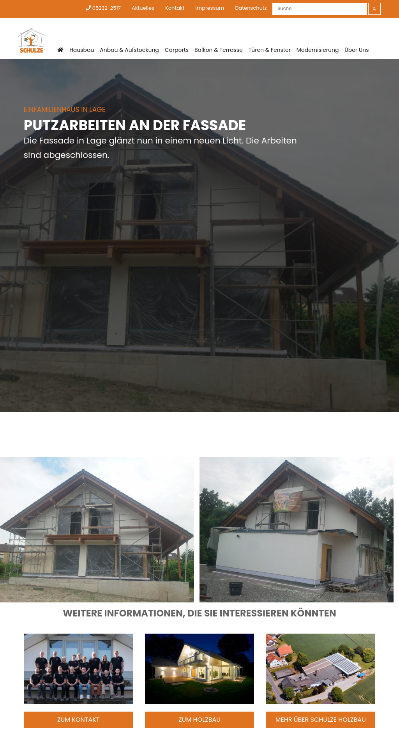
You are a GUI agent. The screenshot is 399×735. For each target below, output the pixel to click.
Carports (177, 50)
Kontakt (174, 8)
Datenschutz (251, 8)
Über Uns (356, 50)
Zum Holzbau (199, 719)
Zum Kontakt (78, 719)
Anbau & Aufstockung (129, 50)
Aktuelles (143, 8)
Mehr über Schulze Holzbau (320, 719)
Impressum (210, 8)
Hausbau (81, 50)
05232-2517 (103, 8)
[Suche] (319, 9)
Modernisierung (318, 50)
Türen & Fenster (270, 50)
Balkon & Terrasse (218, 50)
